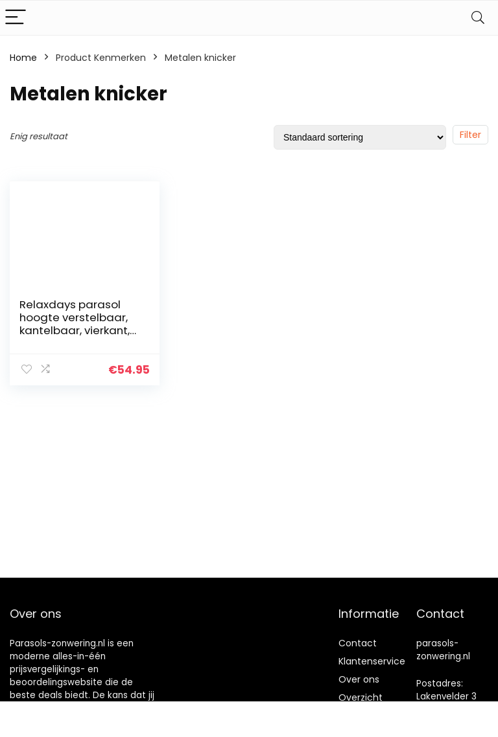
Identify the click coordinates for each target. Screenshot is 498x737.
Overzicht (360, 697)
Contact (357, 643)
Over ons (358, 679)
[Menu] (15, 18)
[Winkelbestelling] (360, 137)
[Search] (477, 18)
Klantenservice (371, 661)
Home (23, 57)
